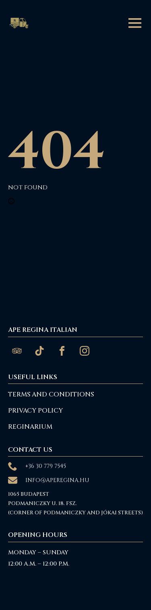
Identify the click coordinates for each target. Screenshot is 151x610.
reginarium (30, 426)
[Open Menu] (134, 23)
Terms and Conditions (51, 394)
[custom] (17, 351)
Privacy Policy (35, 410)
